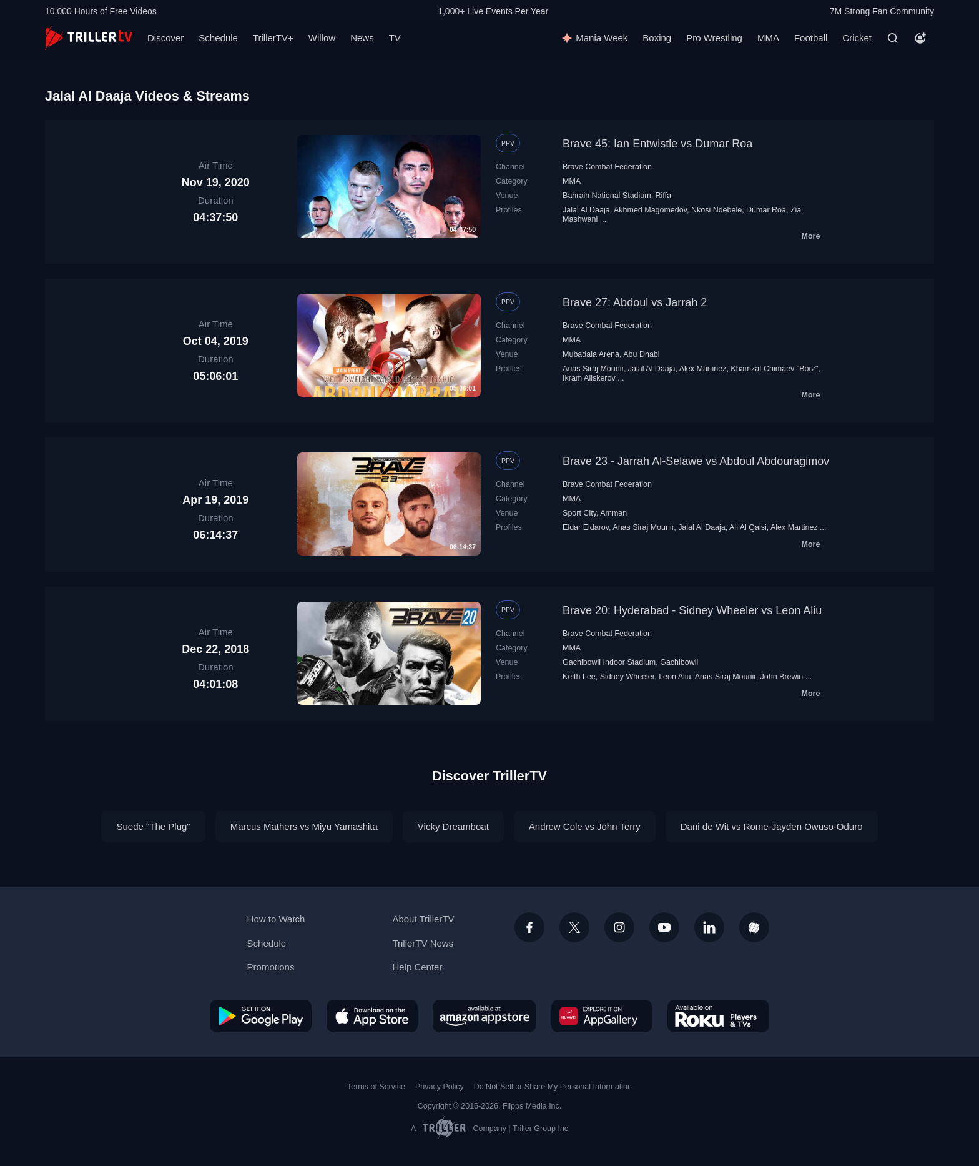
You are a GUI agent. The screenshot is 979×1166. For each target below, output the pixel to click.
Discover (165, 37)
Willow (321, 37)
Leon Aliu (675, 676)
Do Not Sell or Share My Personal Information (553, 1086)
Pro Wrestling (714, 37)
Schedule (218, 37)
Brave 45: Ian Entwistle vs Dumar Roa (657, 143)
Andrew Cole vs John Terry (585, 826)
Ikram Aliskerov (589, 378)
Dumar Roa (766, 210)
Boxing (656, 37)
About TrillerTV (423, 919)
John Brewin (782, 676)
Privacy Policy (439, 1086)
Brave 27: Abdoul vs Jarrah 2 (635, 302)
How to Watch (276, 919)
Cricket (857, 37)
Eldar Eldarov (586, 527)
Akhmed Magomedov (650, 210)
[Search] (893, 38)
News (362, 37)
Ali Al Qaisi (748, 527)
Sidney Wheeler (627, 676)
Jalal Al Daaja (586, 210)
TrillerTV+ (273, 37)
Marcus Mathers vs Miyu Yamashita (304, 826)
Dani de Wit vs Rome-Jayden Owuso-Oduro (772, 826)
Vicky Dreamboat (453, 826)
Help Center (417, 967)
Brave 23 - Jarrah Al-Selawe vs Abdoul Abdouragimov (696, 461)
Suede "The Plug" (153, 826)
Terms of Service (376, 1086)
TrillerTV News (422, 943)
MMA (768, 37)
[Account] (920, 38)
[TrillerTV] (88, 37)
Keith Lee (579, 676)
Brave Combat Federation (607, 166)
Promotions (271, 967)
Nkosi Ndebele (716, 210)
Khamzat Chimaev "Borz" (774, 368)
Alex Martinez (703, 368)
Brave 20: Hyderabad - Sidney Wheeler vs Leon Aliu (692, 610)
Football (810, 37)
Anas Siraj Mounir (593, 368)
